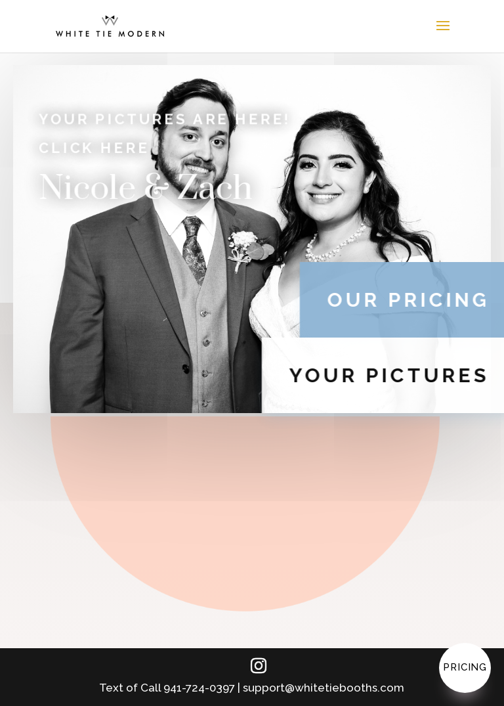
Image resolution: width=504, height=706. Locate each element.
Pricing (465, 667)
